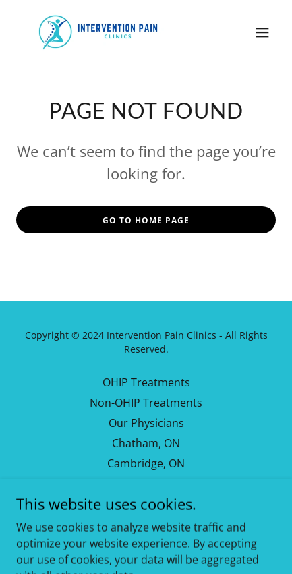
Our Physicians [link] (146, 422)
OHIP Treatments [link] (146, 382)
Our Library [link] (146, 483)
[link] (97, 32)
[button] (262, 32)
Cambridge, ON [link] (146, 463)
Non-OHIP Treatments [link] (146, 402)
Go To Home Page (146, 220)
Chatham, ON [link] (146, 443)
